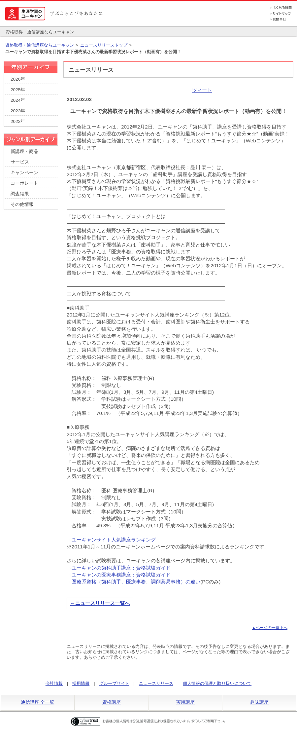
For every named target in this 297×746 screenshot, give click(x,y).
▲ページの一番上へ (269, 627)
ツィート (202, 90)
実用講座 (185, 702)
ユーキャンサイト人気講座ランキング (114, 539)
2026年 (18, 79)
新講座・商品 (24, 151)
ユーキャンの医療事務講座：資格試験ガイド (121, 575)
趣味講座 (259, 702)
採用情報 (80, 683)
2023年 (18, 110)
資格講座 (111, 702)
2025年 (18, 89)
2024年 (18, 100)
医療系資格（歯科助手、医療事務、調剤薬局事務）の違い (136, 581)
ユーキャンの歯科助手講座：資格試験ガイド (121, 568)
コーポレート (24, 183)
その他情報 (22, 204)
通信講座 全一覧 (37, 702)
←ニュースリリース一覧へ (100, 603)
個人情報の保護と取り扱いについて (217, 683)
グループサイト (114, 683)
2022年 (18, 121)
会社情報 (54, 683)
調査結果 (20, 193)
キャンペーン (24, 172)
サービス (20, 162)
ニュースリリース (156, 683)
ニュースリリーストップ (103, 45)
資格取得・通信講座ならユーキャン (39, 45)
